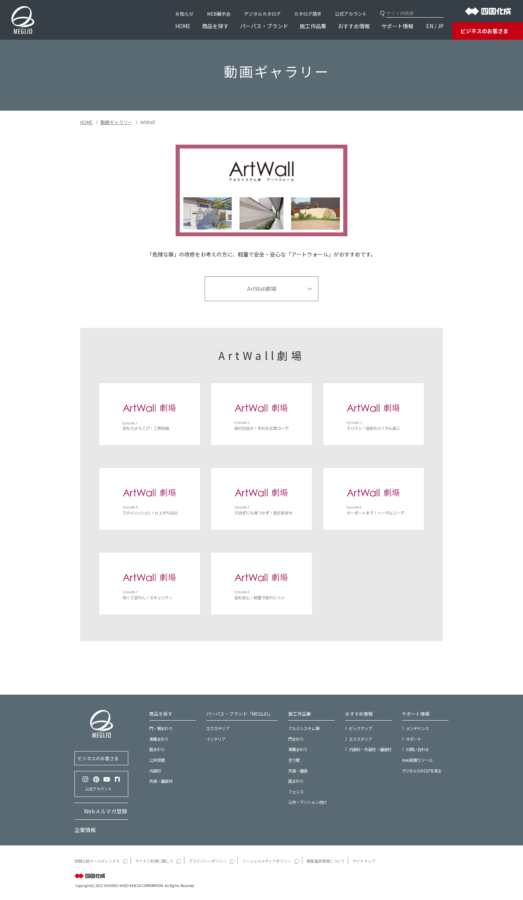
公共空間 (157, 760)
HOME (182, 26)
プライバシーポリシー (208, 861)
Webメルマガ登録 (105, 811)
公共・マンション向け (307, 802)
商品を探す (215, 26)
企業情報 (85, 830)
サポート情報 (397, 26)
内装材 (155, 771)
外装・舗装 (298, 771)
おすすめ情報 (354, 26)
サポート (413, 739)
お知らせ (184, 13)
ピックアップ (360, 728)
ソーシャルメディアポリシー (266, 861)
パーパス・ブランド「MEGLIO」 (239, 713)
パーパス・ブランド (264, 26)
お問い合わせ (417, 749)
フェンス (295, 792)
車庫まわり (159, 739)
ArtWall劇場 (261, 288)
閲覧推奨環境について (326, 861)
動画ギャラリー (116, 122)
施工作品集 (313, 26)
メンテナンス (417, 728)
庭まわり (157, 749)
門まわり (295, 739)
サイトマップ (363, 861)
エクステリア (217, 728)
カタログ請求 (307, 13)
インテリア (216, 739)
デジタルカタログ (262, 13)
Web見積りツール (417, 760)
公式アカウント (351, 13)
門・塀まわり (161, 728)
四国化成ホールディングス (97, 861)
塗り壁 (294, 760)
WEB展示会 (219, 13)
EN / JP (435, 26)
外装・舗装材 (161, 781)
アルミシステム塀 (303, 728)
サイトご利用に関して (154, 861)
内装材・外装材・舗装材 (370, 749)
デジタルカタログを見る (421, 771)
